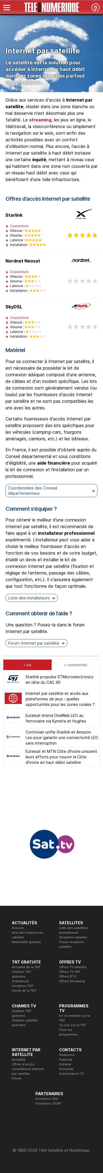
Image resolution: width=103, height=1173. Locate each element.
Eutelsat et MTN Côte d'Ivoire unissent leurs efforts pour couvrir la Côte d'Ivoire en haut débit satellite (61, 757)
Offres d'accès (23, 1064)
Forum (16, 1078)
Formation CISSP (48, 1103)
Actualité (18, 1059)
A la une (18, 928)
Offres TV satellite (73, 967)
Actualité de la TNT (26, 967)
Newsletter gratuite (26, 942)
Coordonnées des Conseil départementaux (32, 490)
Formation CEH (46, 1099)
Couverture (19, 226)
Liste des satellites (73, 928)
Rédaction (67, 1055)
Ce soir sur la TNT (72, 1025)
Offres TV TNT (69, 972)
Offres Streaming (72, 981)
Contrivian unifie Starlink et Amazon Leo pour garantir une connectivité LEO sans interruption (62, 737)
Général (65, 1064)
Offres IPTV (67, 976)
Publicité (65, 1059)
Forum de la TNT (24, 990)
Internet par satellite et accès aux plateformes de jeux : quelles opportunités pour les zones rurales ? (60, 699)
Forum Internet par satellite (33, 643)
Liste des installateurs (29, 597)
